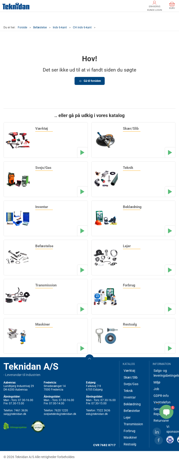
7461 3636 (21, 410)
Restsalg (130, 444)
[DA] (16, 6)
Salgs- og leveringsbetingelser (164, 373)
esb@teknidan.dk (97, 414)
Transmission (133, 424)
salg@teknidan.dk (15, 414)
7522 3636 (103, 410)
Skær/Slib (131, 377)
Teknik (128, 391)
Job (156, 389)
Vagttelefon (162, 402)
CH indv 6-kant (82, 27)
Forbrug (129, 431)
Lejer (127, 417)
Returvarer (161, 420)
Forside (22, 27)
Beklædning (132, 404)
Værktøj (129, 370)
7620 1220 (61, 410)
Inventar (130, 397)
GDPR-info (161, 396)
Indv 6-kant (60, 27)
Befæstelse (40, 27)
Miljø (157, 382)
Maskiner (130, 437)
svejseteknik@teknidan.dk (60, 414)
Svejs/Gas (131, 384)
